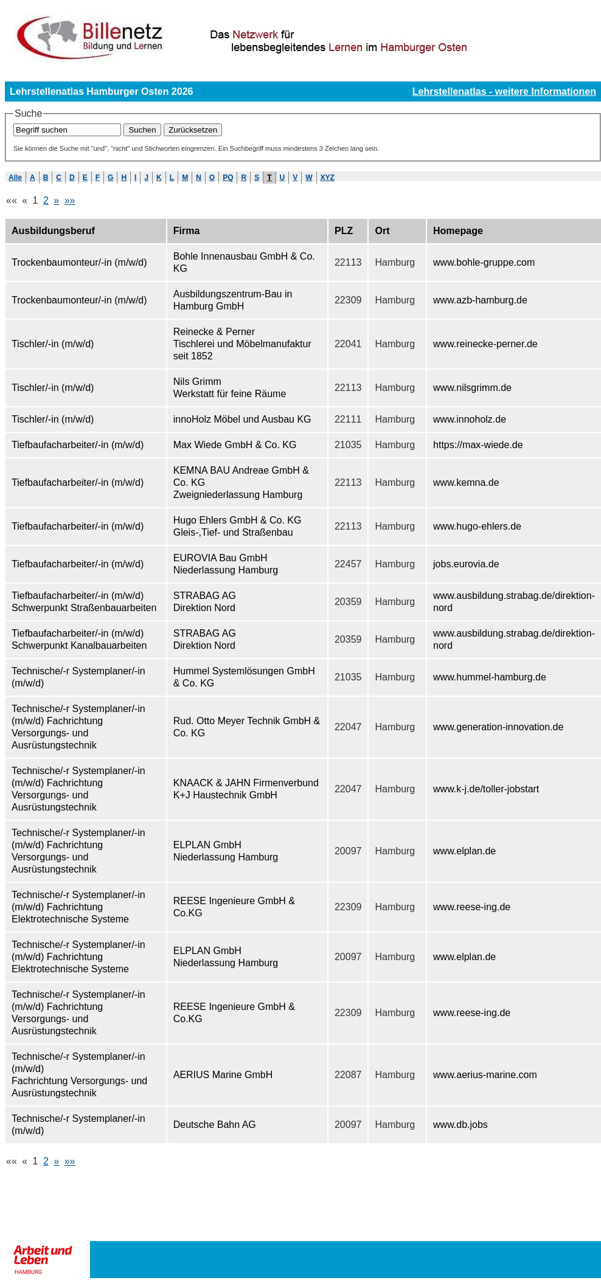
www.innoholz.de (469, 419)
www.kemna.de (466, 482)
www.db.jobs (460, 1124)
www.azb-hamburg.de (480, 300)
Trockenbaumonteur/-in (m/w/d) (79, 262)
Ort (382, 231)
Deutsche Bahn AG (214, 1124)
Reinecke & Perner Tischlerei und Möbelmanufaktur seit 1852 (242, 344)
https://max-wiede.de (478, 445)
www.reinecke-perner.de (485, 344)
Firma (186, 231)
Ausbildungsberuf (53, 231)
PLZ (344, 231)
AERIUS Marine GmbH (223, 1075)
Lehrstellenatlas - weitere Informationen (504, 91)
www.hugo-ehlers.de (477, 526)
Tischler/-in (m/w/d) (53, 344)
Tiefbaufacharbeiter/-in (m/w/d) (78, 445)
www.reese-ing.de (471, 907)
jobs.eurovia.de (466, 564)
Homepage (458, 231)
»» (69, 200)
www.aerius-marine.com (485, 1075)
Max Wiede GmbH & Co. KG (235, 445)
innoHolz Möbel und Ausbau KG (242, 419)
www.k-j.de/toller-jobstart (486, 789)
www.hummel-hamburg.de (489, 677)
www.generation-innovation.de (498, 727)
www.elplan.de (464, 851)
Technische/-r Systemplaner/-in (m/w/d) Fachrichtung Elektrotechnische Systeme (78, 907)
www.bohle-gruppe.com (484, 262)
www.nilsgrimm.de (472, 387)
